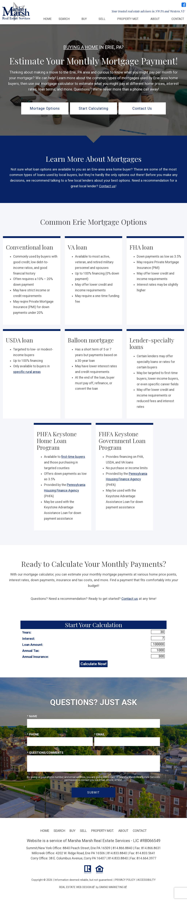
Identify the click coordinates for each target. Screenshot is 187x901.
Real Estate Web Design (76, 887)
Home (47, 19)
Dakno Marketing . (113, 887)
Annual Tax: (30, 651)
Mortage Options (45, 108)
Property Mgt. (102, 831)
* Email (99, 734)
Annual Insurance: (35, 657)
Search (59, 831)
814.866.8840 (122, 848)
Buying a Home (80, 47)
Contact (177, 19)
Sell (83, 831)
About (123, 831)
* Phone (33, 734)
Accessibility (146, 879)
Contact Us (142, 108)
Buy (72, 831)
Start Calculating (93, 108)
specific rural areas (27, 372)
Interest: (28, 639)
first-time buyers (73, 457)
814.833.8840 (117, 853)
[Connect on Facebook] (184, 5)
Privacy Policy (125, 879)
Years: (26, 632)
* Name (32, 716)
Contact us (107, 186)
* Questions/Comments (45, 752)
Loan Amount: (32, 645)
